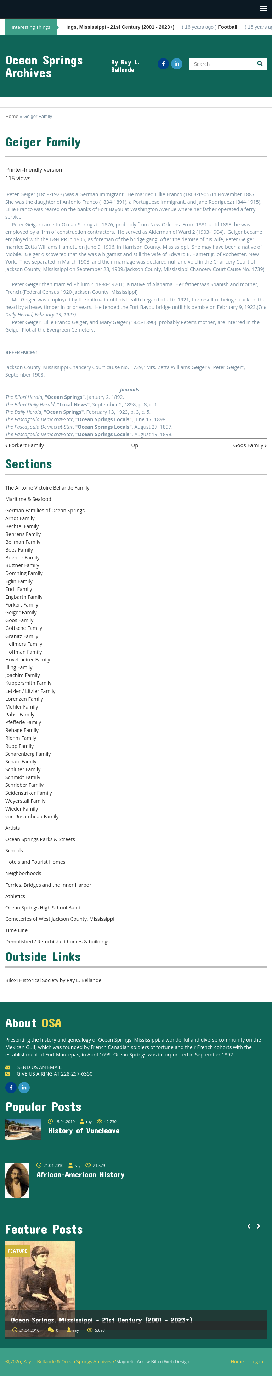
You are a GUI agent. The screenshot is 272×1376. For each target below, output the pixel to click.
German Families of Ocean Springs (45, 510)
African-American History (80, 1174)
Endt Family (18, 589)
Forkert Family (24, 445)
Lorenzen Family (24, 698)
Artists (12, 827)
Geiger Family (20, 612)
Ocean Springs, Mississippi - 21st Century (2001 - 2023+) (102, 1319)
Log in (259, 1362)
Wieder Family (21, 808)
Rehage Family (22, 730)
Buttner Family (22, 565)
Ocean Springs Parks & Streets (40, 839)
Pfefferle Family (23, 722)
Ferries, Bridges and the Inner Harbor (48, 884)
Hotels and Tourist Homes (35, 861)
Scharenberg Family (28, 753)
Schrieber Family (24, 785)
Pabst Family (19, 714)
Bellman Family (22, 541)
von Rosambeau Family (32, 816)
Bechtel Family (22, 526)
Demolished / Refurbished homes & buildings (57, 941)
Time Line (16, 930)
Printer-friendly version (33, 170)
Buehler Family (22, 557)
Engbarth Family (23, 596)
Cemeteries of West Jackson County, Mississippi (59, 918)
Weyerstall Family (25, 800)
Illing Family (18, 667)
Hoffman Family (23, 651)
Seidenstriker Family (28, 792)
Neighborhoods (23, 873)
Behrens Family (23, 534)
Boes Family (19, 549)
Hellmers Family (23, 644)
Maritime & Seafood (28, 499)
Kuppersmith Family (28, 682)
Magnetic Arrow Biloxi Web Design (152, 1361)
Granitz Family (21, 636)
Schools (14, 850)
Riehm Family (20, 737)
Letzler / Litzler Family (30, 691)
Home (11, 116)
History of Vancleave (84, 1130)
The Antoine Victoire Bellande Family (47, 487)
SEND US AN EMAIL (33, 1067)
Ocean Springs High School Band (42, 907)
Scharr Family (20, 761)
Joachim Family (22, 675)
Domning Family (24, 573)
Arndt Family (19, 518)
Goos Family (250, 445)
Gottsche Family (23, 628)
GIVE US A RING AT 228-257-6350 (48, 1073)
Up (134, 445)
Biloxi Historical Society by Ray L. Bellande (53, 980)
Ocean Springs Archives (44, 66)
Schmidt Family (22, 777)
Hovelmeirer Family (27, 659)
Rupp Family (19, 746)
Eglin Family (19, 581)
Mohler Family (21, 706)
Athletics (15, 896)
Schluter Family (22, 769)
